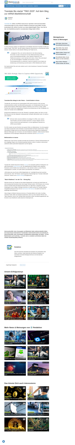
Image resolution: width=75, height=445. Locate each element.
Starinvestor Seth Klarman (28, 188)
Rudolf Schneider (42, 403)
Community (30, 6)
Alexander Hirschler (42, 387)
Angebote (36, 6)
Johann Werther (19, 387)
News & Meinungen (10, 6)
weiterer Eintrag (20, 175)
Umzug (26, 164)
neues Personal (17, 166)
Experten (25, 6)
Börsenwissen (19, 6)
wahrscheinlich (40, 133)
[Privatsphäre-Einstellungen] (3, 441)
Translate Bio (8, 23)
